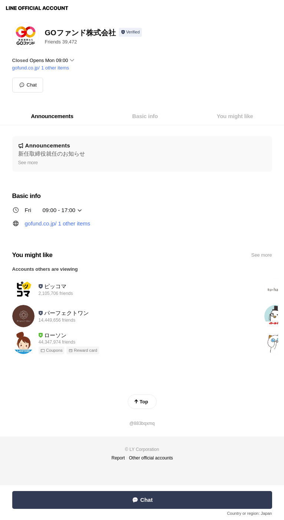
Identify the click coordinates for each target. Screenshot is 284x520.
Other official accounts (151, 458)
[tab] (52, 116)
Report (118, 458)
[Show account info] (130, 32)
